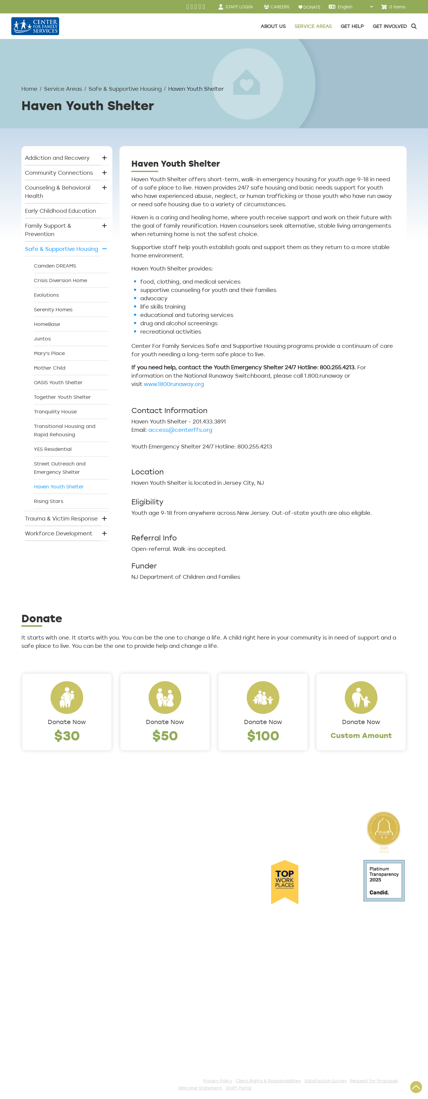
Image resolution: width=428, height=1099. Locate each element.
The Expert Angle (44, 912)
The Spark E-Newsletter (168, 1049)
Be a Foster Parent (162, 1020)
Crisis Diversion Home (60, 280)
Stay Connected (159, 1040)
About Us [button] (273, 26)
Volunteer (149, 991)
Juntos (42, 338)
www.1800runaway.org (174, 383)
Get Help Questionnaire (53, 951)
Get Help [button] (352, 26)
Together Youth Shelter (62, 397)
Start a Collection (160, 971)
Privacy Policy (217, 1081)
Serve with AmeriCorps (167, 1000)
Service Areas (63, 88)
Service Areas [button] (313, 26)
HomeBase (47, 324)
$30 (67, 735)
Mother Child (49, 368)
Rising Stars (48, 501)
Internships (36, 865)
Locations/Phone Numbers (57, 845)
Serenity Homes (53, 309)
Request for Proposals (374, 1081)
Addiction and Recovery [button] (57, 157)
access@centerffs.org (180, 429)
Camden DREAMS (55, 265)
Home (29, 88)
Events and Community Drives (176, 961)
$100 (263, 735)
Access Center (41, 941)
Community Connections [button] (59, 172)
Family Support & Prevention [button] (48, 229)
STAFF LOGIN (239, 7)
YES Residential (53, 449)
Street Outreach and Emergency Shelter (60, 467)
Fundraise (149, 1030)
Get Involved (153, 941)
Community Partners (49, 884)
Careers (32, 855)
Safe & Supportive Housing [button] (61, 248)
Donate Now (67, 722)
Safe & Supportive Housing (125, 88)
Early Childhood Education (60, 210)
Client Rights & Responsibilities (268, 1081)
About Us (34, 825)
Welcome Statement (200, 1088)
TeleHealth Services (48, 971)
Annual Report (40, 874)
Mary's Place (49, 353)
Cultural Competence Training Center (62, 898)
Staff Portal (238, 1088)
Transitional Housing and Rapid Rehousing (64, 430)
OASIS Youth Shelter (58, 382)
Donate (146, 951)
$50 (165, 735)
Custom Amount (361, 735)
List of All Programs (48, 961)
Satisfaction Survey (48, 981)
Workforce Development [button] (58, 533)
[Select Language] (355, 7)
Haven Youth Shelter (59, 486)
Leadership (36, 835)
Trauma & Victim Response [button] (61, 518)
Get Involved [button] (390, 26)
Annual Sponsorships (164, 981)
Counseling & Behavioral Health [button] (57, 191)
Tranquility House (55, 411)
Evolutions (46, 295)
